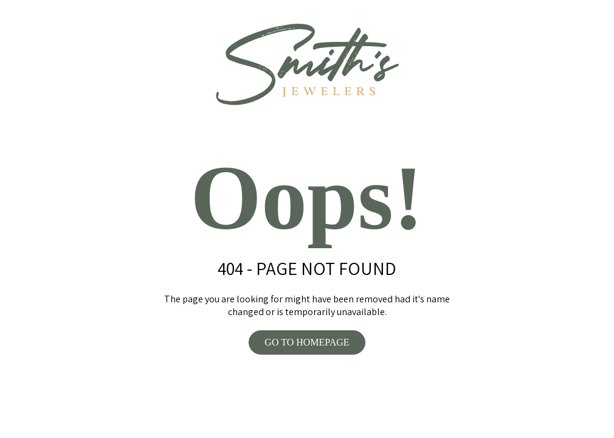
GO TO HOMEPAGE (306, 342)
